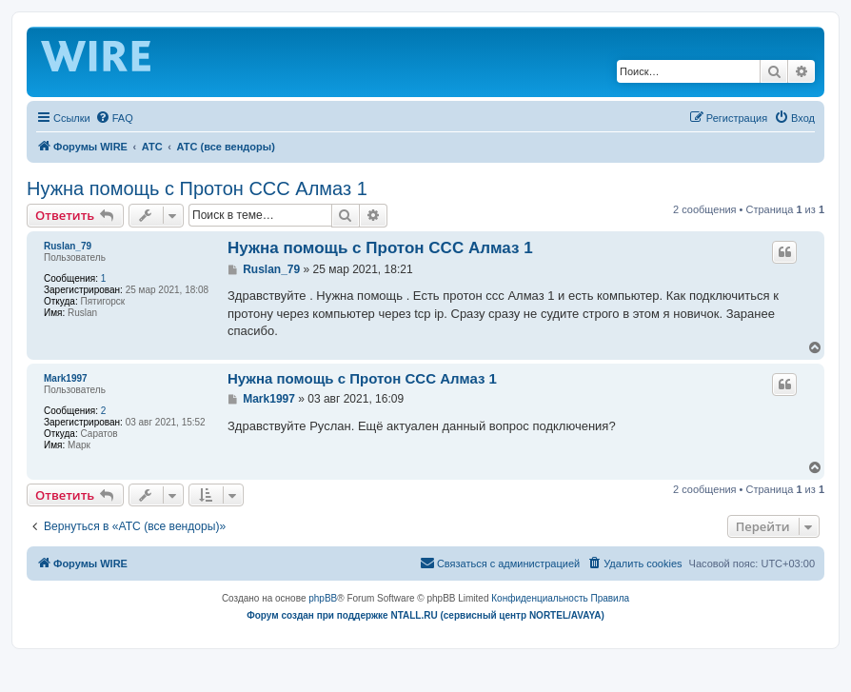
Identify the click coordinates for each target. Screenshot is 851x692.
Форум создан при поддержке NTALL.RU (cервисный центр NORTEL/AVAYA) (425, 615)
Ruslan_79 (67, 246)
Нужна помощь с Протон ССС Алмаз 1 (197, 188)
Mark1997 (66, 378)
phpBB (322, 598)
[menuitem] (114, 118)
